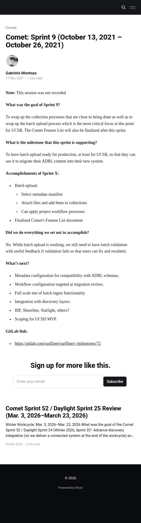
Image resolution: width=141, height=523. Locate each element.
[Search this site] (123, 7)
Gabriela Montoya (21, 73)
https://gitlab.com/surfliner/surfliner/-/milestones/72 (58, 343)
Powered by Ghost (71, 487)
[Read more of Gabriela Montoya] (12, 60)
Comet (11, 28)
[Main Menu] (132, 7)
